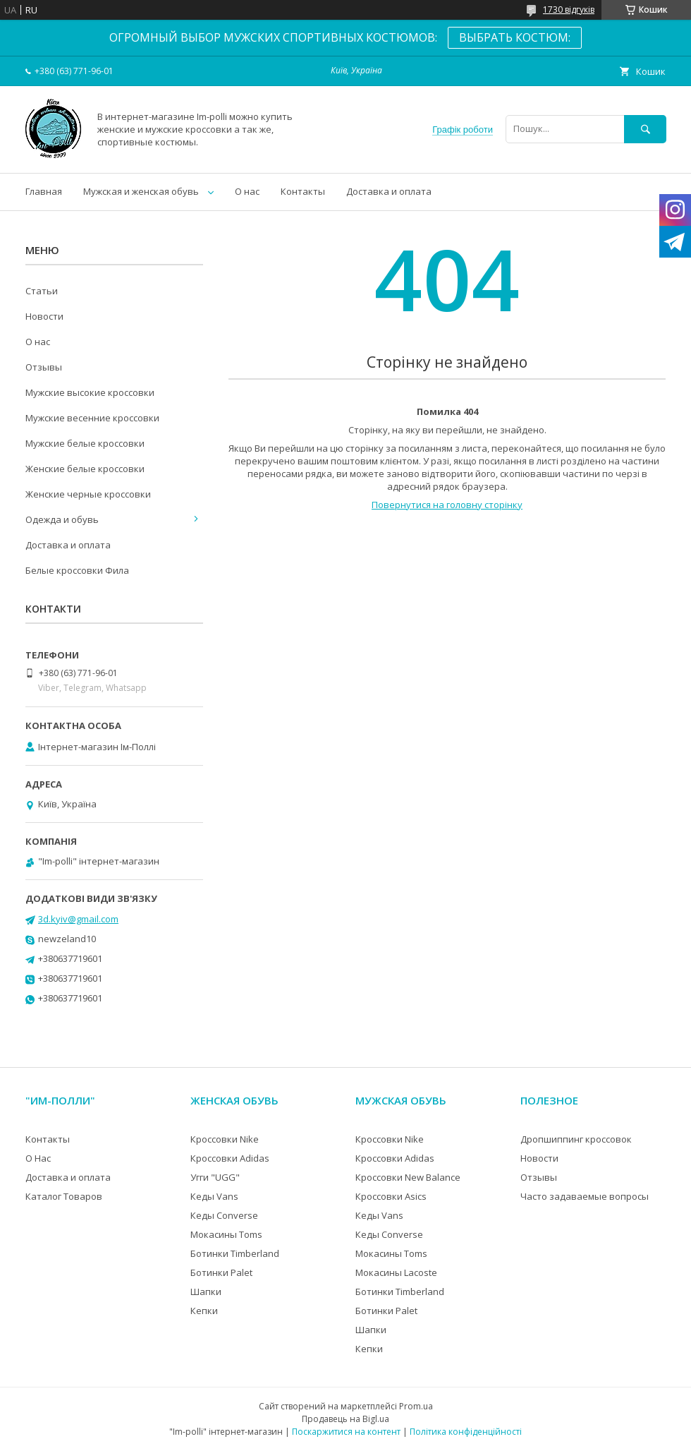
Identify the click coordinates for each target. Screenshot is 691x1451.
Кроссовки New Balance (407, 1177)
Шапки (205, 1291)
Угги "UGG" (215, 1177)
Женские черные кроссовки (88, 494)
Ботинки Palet (221, 1272)
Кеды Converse (224, 1215)
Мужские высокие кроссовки (89, 392)
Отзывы (43, 367)
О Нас (38, 1158)
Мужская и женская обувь (141, 191)
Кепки (204, 1310)
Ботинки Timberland (234, 1253)
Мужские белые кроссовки (85, 443)
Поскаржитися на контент (346, 1432)
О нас (247, 191)
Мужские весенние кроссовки (92, 417)
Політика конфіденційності (466, 1432)
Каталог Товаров (63, 1196)
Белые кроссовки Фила (77, 570)
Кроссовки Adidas (229, 1158)
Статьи (41, 290)
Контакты (303, 191)
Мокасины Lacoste (396, 1272)
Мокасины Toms (226, 1234)
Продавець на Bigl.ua (345, 1419)
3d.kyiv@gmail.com (78, 919)
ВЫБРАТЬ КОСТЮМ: (514, 37)
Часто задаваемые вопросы (584, 1196)
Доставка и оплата (389, 191)
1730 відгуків (568, 10)
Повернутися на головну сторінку (447, 504)
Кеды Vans (214, 1196)
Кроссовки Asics (391, 1196)
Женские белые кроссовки (85, 468)
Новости (44, 316)
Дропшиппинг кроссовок (576, 1139)
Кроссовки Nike (224, 1139)
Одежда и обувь (62, 519)
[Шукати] (645, 129)
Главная (43, 191)
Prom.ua (416, 1406)
